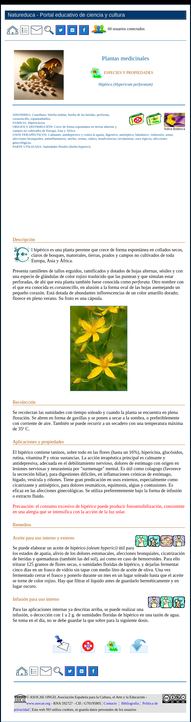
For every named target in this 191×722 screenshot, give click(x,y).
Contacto (110, 703)
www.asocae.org (38, 703)
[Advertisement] (99, 187)
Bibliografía (130, 703)
